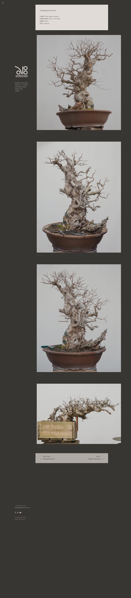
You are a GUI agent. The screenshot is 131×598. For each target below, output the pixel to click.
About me (19, 89)
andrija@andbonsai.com (22, 507)
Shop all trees (21, 85)
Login (17, 91)
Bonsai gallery (21, 83)
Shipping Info (20, 87)
